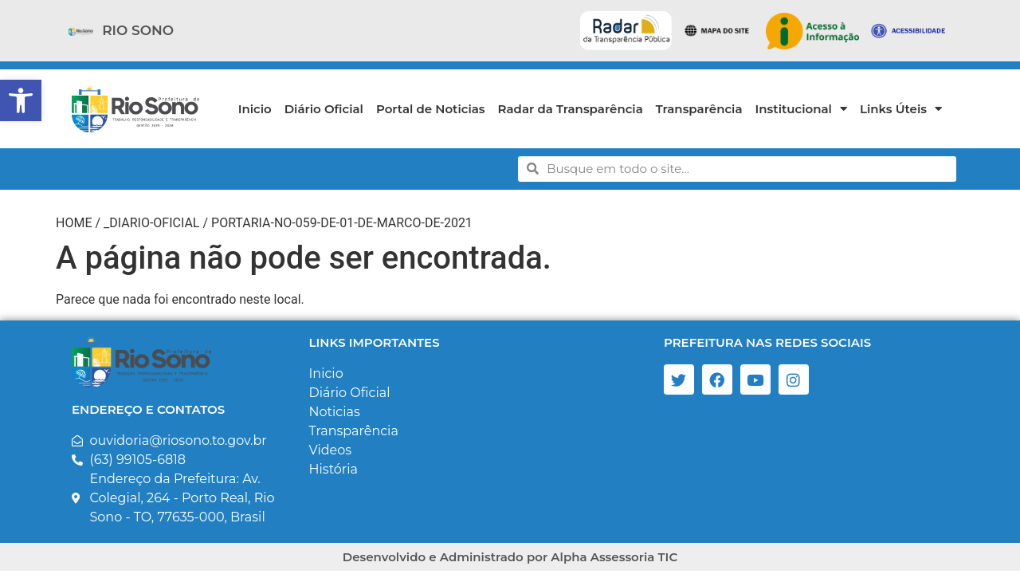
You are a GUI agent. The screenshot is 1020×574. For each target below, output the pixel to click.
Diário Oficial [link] (323, 108)
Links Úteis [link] (901, 109)
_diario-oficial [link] (151, 222)
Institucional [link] (801, 109)
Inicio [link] (255, 108)
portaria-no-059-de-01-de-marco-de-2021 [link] (342, 222)
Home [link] (74, 222)
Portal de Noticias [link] (430, 108)
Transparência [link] (699, 108)
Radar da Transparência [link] (570, 108)
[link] (20, 100)
